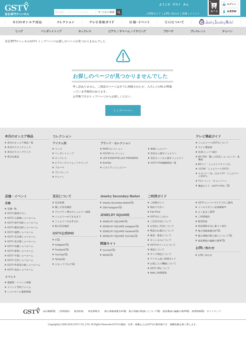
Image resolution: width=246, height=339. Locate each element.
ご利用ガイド (153, 13)
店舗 (184, 13)
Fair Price (155, 212)
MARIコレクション (113, 149)
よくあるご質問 (206, 212)
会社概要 (47, 311)
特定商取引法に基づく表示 (212, 226)
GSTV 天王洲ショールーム (21, 237)
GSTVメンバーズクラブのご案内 (215, 202)
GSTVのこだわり (159, 216)
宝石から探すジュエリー (164, 153)
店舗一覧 (12, 209)
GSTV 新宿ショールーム (20, 251)
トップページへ (123, 110)
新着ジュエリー (159, 149)
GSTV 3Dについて (160, 268)
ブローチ (168, 31)
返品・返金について (160, 235)
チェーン (227, 31)
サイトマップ (214, 311)
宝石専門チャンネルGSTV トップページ (30, 41)
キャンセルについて (160, 240)
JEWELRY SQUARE (113, 221)
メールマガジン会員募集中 (212, 207)
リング (19, 31)
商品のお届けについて (162, 230)
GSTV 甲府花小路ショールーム (23, 265)
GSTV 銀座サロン (16, 213)
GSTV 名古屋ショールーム (21, 241)
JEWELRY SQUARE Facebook (119, 231)
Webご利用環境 (158, 273)
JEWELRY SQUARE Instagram (119, 226)
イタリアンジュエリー (114, 167)
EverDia (107, 163)
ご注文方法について (160, 221)
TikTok (58, 259)
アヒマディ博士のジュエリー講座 (72, 212)
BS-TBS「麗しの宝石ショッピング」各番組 (219, 158)
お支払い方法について (162, 226)
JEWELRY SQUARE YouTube (118, 236)
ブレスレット (197, 31)
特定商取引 (94, 311)
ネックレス (84, 31)
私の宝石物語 (62, 226)
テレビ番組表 (205, 147)
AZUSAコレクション (114, 153)
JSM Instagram (110, 207)
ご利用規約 (204, 216)
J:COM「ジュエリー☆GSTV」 (214, 169)
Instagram (60, 244)
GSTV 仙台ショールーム (20, 269)
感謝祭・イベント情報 (19, 282)
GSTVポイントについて (163, 245)
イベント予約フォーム (19, 287)
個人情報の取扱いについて (143, 311)
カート (214, 8)
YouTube (59, 254)
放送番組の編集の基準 (210, 240)
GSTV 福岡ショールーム (20, 232)
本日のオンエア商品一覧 (20, 143)
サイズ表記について (160, 254)
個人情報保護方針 (207, 230)
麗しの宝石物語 (63, 207)
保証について (157, 249)
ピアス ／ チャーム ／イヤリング (127, 31)
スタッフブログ (63, 264)
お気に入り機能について (163, 263)
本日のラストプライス (19, 152)
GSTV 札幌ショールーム (20, 246)
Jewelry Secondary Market (116, 202)
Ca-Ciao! (107, 250)
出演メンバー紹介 (207, 152)
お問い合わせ (171, 13)
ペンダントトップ (51, 31)
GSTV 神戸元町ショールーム (22, 223)
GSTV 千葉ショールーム (20, 255)
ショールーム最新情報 (19, 292)
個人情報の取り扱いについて (213, 235)
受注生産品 (13, 157)
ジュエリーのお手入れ (67, 221)
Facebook (60, 249)
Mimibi (106, 255)
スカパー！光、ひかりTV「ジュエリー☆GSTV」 (218, 175)
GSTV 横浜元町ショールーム (22, 227)
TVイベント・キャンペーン (212, 181)
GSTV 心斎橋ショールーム (21, 218)
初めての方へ (157, 207)
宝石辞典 (59, 202)
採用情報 (196, 311)
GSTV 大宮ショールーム (20, 260)
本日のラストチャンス (19, 147)
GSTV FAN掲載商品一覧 (163, 163)
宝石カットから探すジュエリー (167, 158)
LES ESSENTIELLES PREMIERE (120, 158)
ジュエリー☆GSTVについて (213, 143)
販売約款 (202, 221)
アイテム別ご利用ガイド (163, 259)
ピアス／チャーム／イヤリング (71, 163)
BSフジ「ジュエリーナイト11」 (215, 164)
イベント (195, 13)
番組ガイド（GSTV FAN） (212, 185)
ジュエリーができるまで (68, 216)
